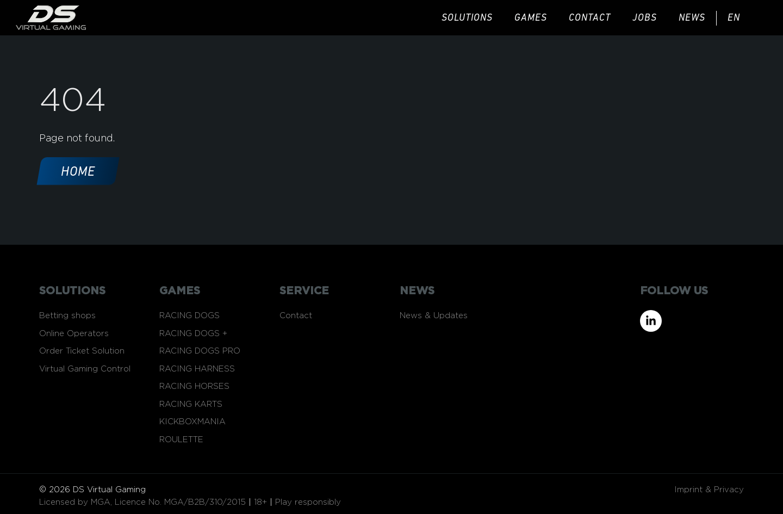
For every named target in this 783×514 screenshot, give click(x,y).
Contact (590, 18)
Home (78, 172)
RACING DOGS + (193, 334)
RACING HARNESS (197, 369)
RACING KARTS (190, 404)
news (692, 18)
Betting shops (67, 316)
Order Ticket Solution (82, 351)
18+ (260, 502)
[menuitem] (741, 18)
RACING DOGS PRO (199, 351)
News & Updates (434, 316)
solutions (467, 18)
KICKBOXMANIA (192, 422)
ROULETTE (181, 440)
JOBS (644, 18)
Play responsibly (308, 502)
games (530, 18)
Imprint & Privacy (709, 490)
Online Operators (74, 334)
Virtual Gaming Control (84, 369)
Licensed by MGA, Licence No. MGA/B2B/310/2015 (142, 502)
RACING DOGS (189, 316)
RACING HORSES (194, 386)
